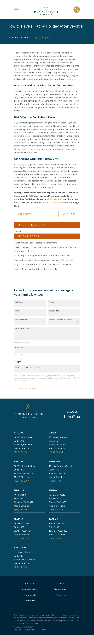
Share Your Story (22, 329)
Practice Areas (60, 589)
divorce (72, 78)
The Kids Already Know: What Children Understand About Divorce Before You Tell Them (45, 249)
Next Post (69, 214)
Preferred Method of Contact (60, 320)
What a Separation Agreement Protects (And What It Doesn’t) (42, 255)
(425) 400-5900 (56, 509)
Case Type (19, 348)
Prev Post (24, 214)
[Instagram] (73, 416)
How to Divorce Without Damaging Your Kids (35, 269)
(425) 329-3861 (21, 452)
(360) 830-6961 (21, 567)
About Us (29, 583)
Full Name (19, 302)
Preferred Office (21, 320)
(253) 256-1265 (56, 538)
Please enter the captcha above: (28, 367)
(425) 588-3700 (21, 480)
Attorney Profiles (30, 589)
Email (17, 311)
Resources (61, 595)
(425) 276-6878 (56, 452)
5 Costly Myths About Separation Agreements (35, 242)
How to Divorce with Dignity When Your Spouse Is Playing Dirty (44, 259)
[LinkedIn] (69, 416)
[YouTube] (78, 416)
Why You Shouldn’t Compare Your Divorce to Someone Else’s (42, 264)
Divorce (17, 231)
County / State (54, 311)
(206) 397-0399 (21, 538)
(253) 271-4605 (21, 509)
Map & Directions (22, 448)
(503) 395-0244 (56, 480)
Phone (51, 302)
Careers (60, 583)
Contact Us (29, 600)
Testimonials (29, 595)
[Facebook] (64, 416)
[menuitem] (17, 629)
